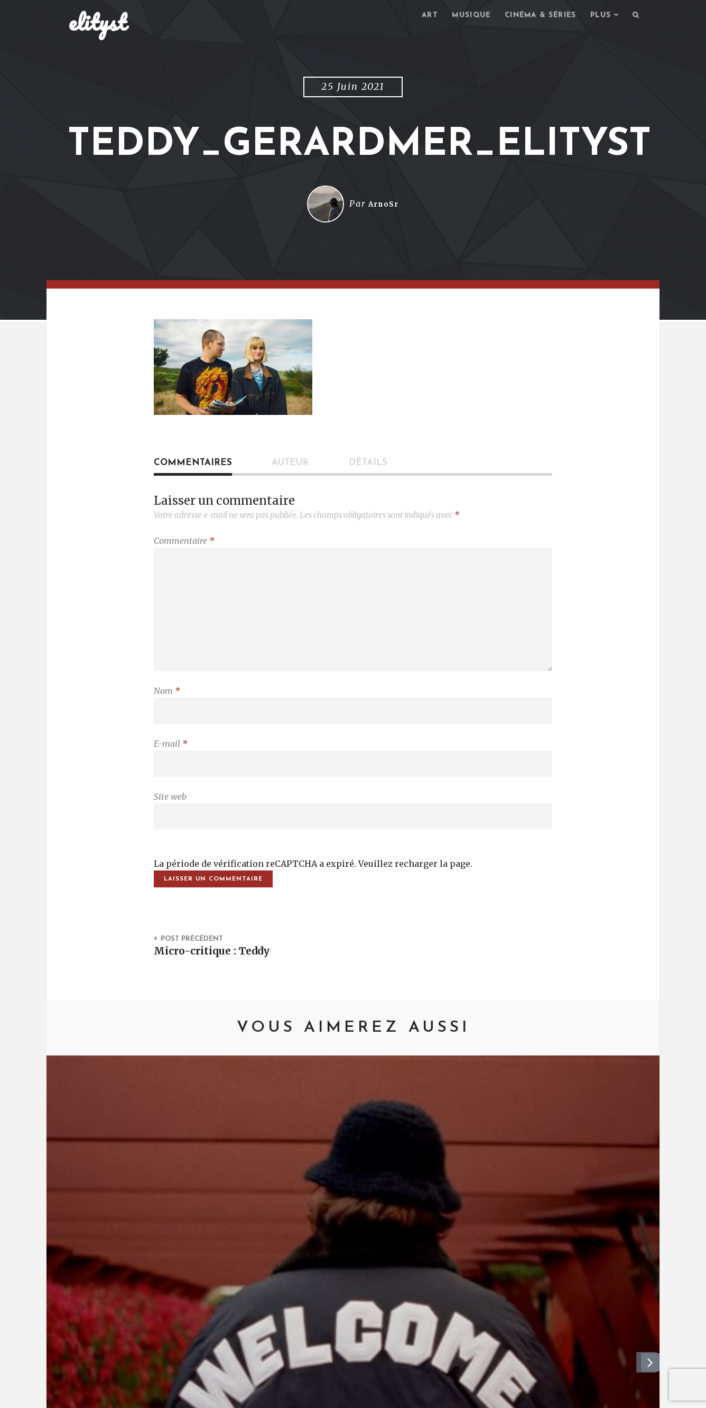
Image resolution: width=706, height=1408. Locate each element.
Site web (170, 812)
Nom (167, 701)
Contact (155, 1395)
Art (416, 16)
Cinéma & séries (533, 16)
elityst (98, 23)
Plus (598, 16)
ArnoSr (383, 205)
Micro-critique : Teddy (216, 971)
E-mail (171, 757)
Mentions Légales (223, 1395)
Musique (460, 16)
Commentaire (184, 542)
